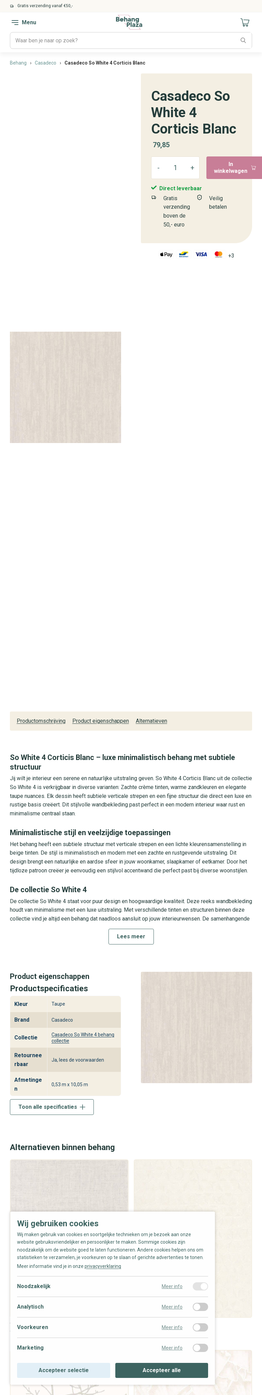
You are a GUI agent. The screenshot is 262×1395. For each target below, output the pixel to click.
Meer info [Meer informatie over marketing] (172, 1348)
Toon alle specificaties (51, 1107)
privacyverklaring (103, 1266)
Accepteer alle (162, 1370)
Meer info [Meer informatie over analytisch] (172, 1307)
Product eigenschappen (100, 721)
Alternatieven (151, 721)
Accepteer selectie (64, 1370)
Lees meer (131, 936)
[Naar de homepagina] (129, 22)
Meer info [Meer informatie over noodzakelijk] (172, 1286)
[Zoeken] (243, 40)
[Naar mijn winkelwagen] (245, 22)
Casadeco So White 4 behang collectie (83, 1038)
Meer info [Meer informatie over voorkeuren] (172, 1327)
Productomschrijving (41, 721)
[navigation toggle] (15, 22)
